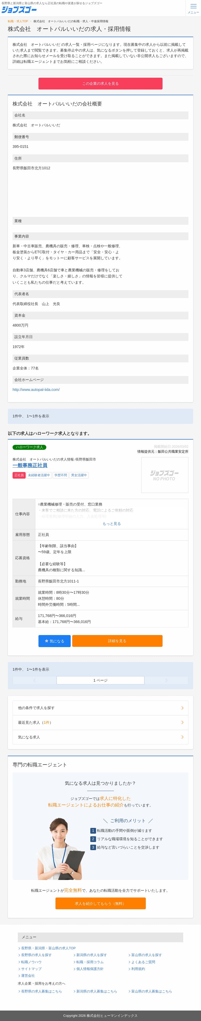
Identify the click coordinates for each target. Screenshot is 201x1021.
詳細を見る (117, 641)
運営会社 (28, 976)
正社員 (19, 475)
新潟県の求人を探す (91, 955)
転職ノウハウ (31, 962)
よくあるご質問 (143, 962)
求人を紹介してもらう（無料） (100, 903)
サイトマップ (31, 969)
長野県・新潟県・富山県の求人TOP (48, 948)
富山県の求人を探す (146, 955)
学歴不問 (60, 475)
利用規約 (138, 969)
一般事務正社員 (30, 465)
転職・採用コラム (90, 962)
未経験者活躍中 (39, 475)
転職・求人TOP (18, 21)
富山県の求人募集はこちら (151, 991)
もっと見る (112, 523)
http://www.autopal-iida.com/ (36, 390)
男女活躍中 (79, 475)
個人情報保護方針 (90, 969)
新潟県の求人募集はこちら (96, 991)
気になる (54, 641)
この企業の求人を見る (100, 83)
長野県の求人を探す (36, 955)
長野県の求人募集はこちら (41, 991)
